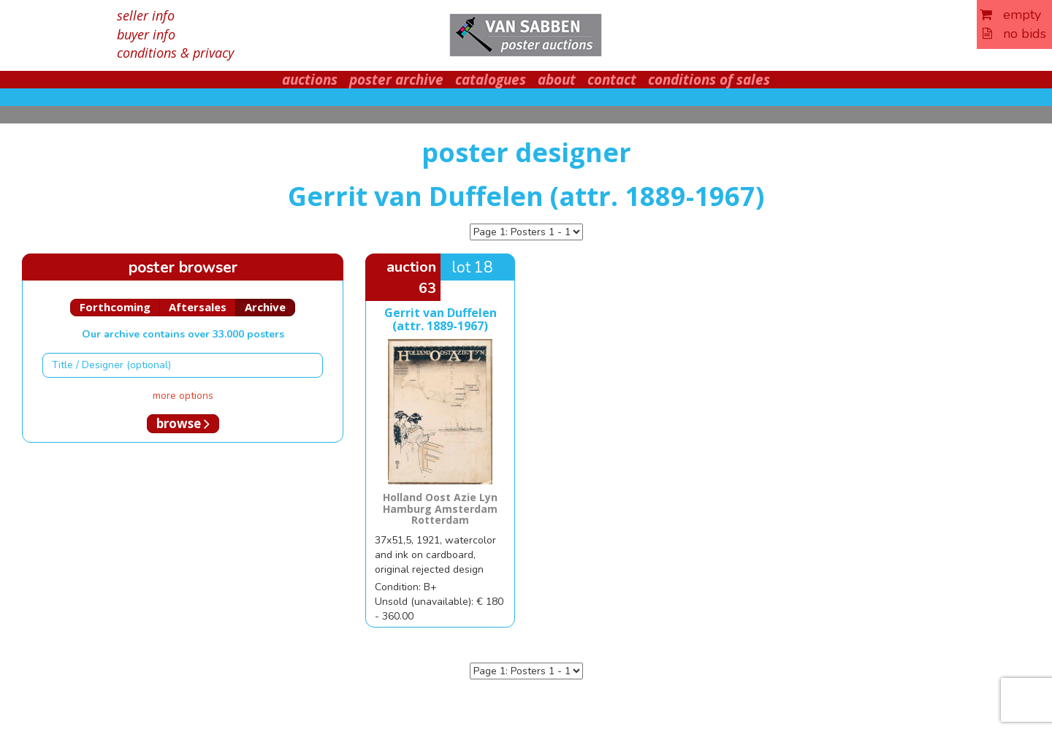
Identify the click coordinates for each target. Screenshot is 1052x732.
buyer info (146, 34)
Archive (265, 307)
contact (611, 79)
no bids (1014, 33)
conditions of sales (709, 79)
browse (183, 423)
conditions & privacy (175, 52)
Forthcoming (115, 307)
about (557, 79)
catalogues (490, 79)
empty (1010, 14)
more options (183, 396)
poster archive (396, 79)
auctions (310, 79)
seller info (146, 15)
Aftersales (197, 307)
